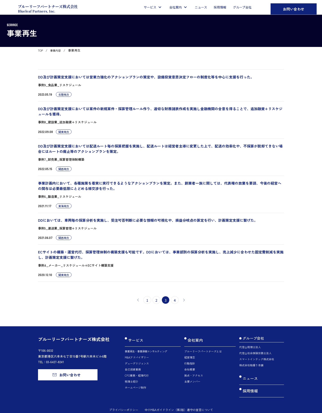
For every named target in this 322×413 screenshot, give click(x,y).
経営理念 (189, 353)
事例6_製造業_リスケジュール (59, 196)
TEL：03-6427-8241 (52, 362)
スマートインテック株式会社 (256, 359)
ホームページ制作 (135, 383)
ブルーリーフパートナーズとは (203, 347)
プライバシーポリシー (120, 401)
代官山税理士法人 (250, 347)
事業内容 (57, 50)
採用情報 (250, 384)
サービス (135, 338)
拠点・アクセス (193, 371)
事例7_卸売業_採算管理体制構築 (61, 159)
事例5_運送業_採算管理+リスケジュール (67, 228)
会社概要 (189, 365)
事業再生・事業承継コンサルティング (146, 347)
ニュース (250, 376)
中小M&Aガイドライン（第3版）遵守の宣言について (180, 401)
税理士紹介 (131, 377)
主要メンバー (192, 377)
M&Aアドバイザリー (137, 353)
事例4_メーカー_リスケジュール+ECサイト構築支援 (76, 265)
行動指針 (189, 359)
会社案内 (195, 338)
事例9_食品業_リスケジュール (59, 85)
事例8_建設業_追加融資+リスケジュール (67, 122)
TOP (41, 50)
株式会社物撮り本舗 (251, 365)
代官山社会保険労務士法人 (255, 353)
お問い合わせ (293, 9)
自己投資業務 (133, 365)
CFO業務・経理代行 (137, 371)
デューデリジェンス (137, 359)
